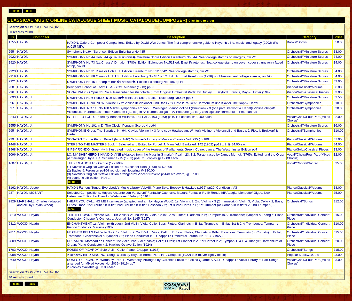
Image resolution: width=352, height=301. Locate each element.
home (15, 11)
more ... (73, 182)
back (29, 11)
